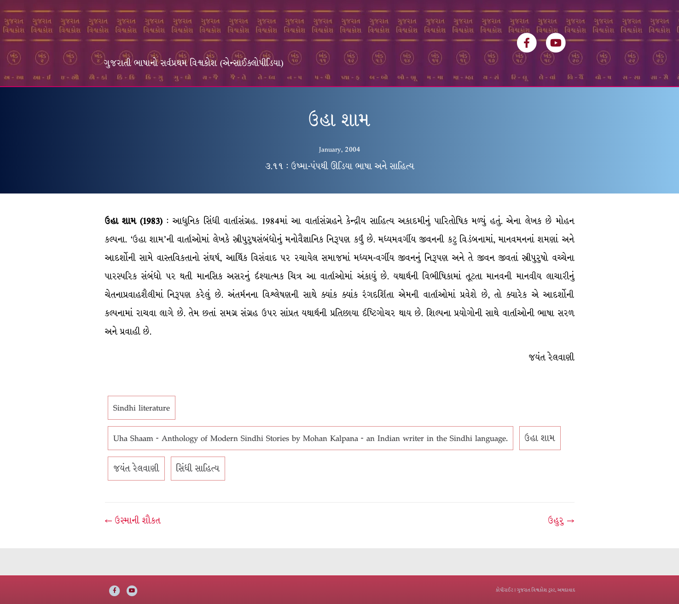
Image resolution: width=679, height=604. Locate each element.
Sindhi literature (141, 435)
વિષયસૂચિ (280, 100)
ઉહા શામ (540, 465)
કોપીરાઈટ (504, 589)
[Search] (567, 97)
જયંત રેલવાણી (136, 496)
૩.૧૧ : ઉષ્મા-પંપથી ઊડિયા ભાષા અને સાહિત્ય (339, 193)
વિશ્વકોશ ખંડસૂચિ (180, 100)
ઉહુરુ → (561, 548)
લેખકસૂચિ (236, 100)
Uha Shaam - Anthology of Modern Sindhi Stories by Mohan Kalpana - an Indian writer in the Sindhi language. (310, 465)
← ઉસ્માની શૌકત (133, 548)
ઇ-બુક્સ (321, 100)
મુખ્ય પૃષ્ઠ (125, 100)
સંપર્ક (404, 100)
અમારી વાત (365, 100)
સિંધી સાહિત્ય (198, 496)
